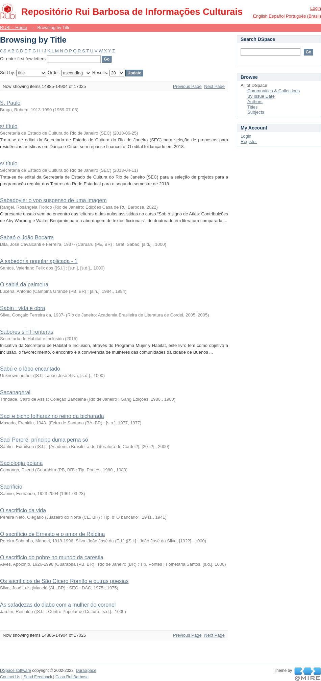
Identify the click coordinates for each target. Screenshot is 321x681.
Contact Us (10, 677)
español (277, 16)
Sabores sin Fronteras (26, 332)
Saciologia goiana (21, 463)
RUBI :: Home (13, 27)
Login (315, 8)
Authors (255, 101)
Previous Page (187, 86)
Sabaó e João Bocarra (27, 237)
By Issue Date (261, 96)
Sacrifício (11, 487)
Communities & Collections (273, 90)
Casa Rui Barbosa (72, 677)
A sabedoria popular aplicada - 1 (39, 261)
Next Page (214, 86)
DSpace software (15, 670)
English (260, 16)
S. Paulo (10, 103)
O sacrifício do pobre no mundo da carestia (51, 557)
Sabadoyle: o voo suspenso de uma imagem (53, 200)
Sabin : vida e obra (22, 308)
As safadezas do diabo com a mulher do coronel (58, 605)
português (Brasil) (303, 16)
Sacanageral (15, 392)
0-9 (3, 50)
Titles (252, 107)
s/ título (9, 126)
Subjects (255, 112)
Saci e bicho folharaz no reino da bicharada (52, 416)
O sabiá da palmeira (24, 284)
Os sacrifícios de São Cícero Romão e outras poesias (64, 581)
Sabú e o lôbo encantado (30, 369)
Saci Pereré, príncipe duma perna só (44, 440)
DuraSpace (86, 670)
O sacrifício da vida (23, 510)
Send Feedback (38, 677)
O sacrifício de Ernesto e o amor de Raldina (52, 534)
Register (249, 141)
